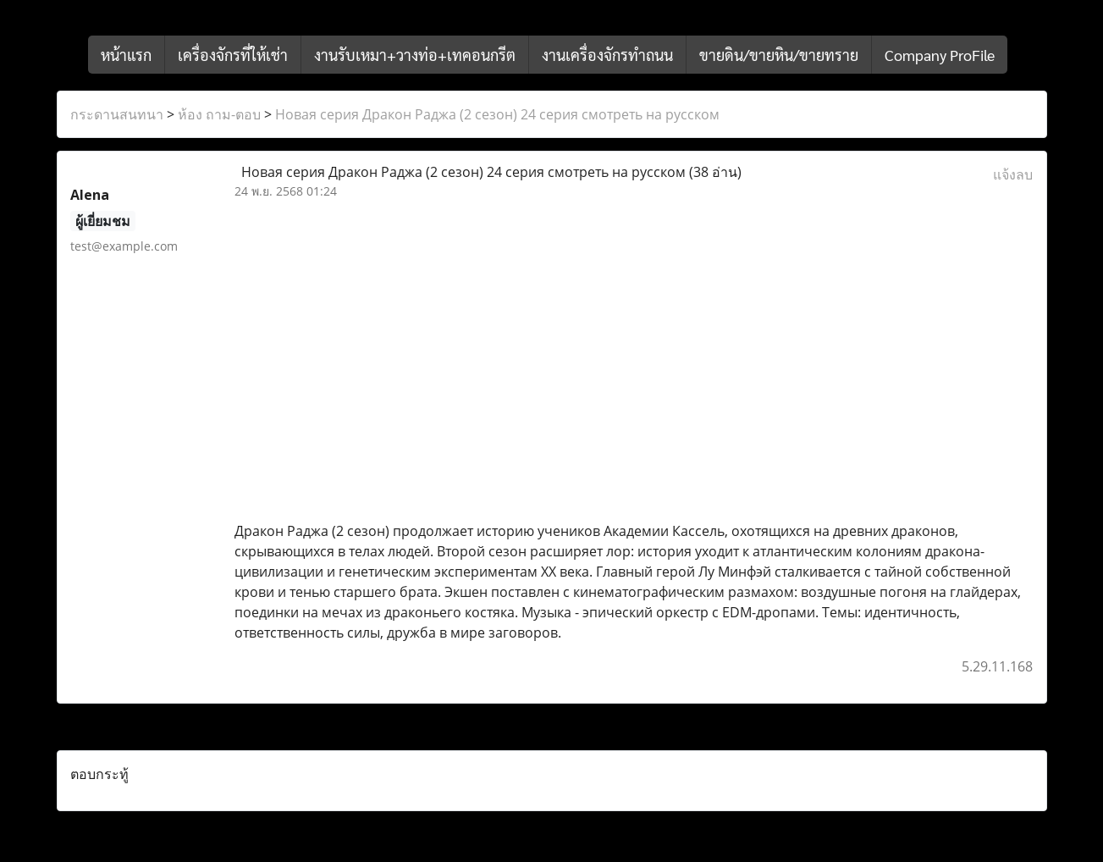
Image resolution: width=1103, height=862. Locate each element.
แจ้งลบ (1013, 174)
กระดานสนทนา (116, 114)
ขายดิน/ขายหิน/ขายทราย (778, 54)
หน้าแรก (126, 54)
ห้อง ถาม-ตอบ (219, 114)
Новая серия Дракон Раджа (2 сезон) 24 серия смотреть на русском (497, 114)
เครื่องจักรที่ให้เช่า (233, 54)
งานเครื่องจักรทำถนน (607, 54)
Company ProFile (940, 54)
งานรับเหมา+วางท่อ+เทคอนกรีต (415, 54)
